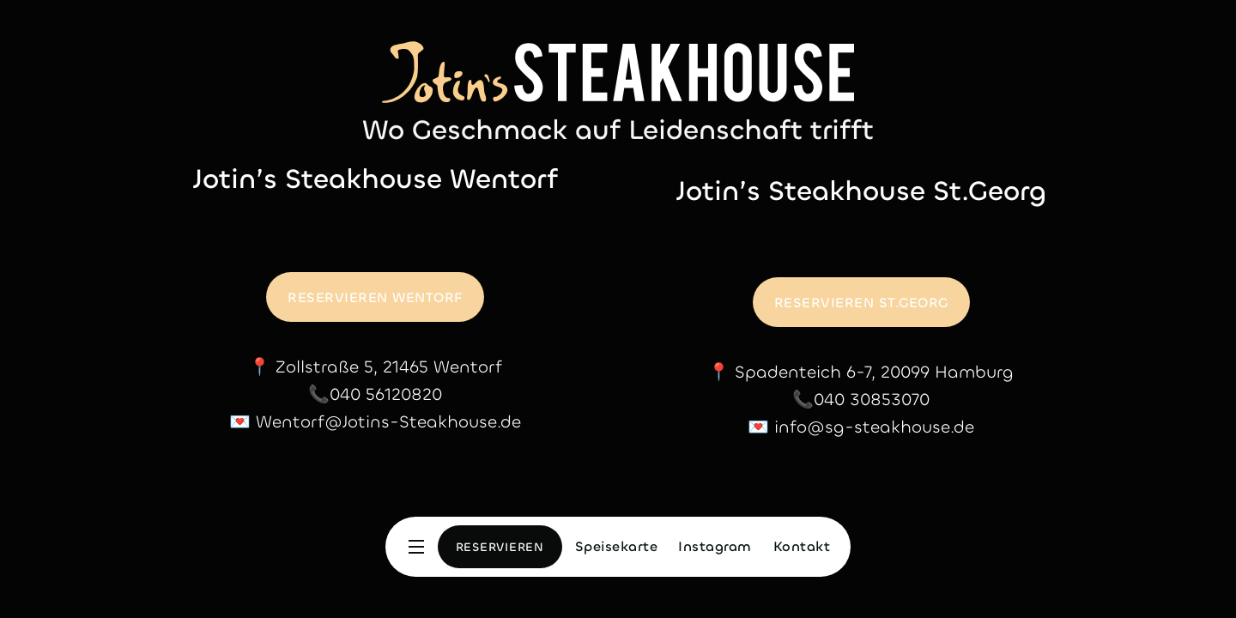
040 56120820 (386, 394)
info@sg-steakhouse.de (874, 427)
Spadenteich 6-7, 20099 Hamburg (874, 372)
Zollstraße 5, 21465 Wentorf (389, 367)
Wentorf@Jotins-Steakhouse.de (388, 421)
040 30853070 (872, 399)
